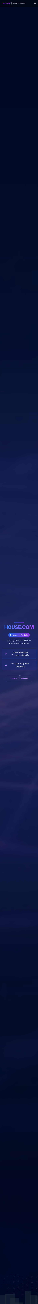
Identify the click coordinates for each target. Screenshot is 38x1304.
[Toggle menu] (35, 3)
